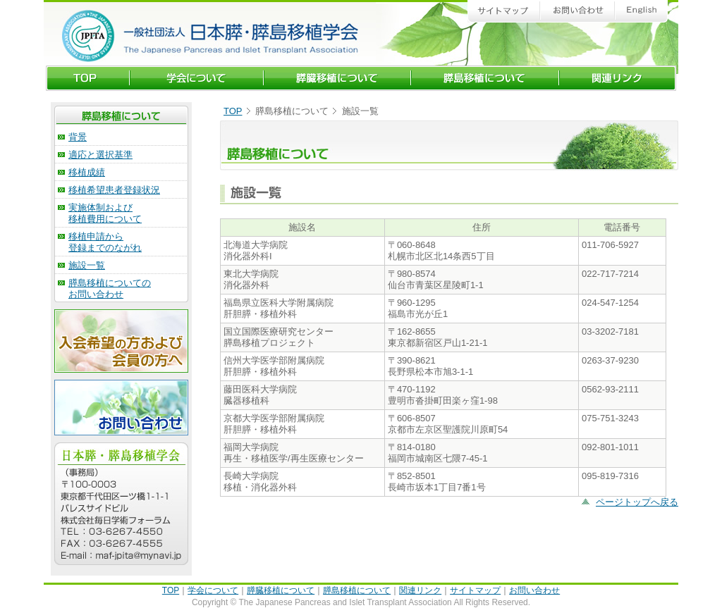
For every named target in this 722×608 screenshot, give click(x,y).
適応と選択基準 (100, 154)
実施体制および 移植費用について (105, 213)
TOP (233, 111)
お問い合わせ (534, 590)
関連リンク (420, 590)
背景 (77, 137)
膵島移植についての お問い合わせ (109, 288)
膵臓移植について (280, 590)
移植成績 (86, 172)
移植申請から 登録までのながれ (105, 242)
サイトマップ (475, 590)
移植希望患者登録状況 (114, 190)
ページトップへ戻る (637, 502)
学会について (213, 590)
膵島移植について (357, 590)
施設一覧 (86, 265)
